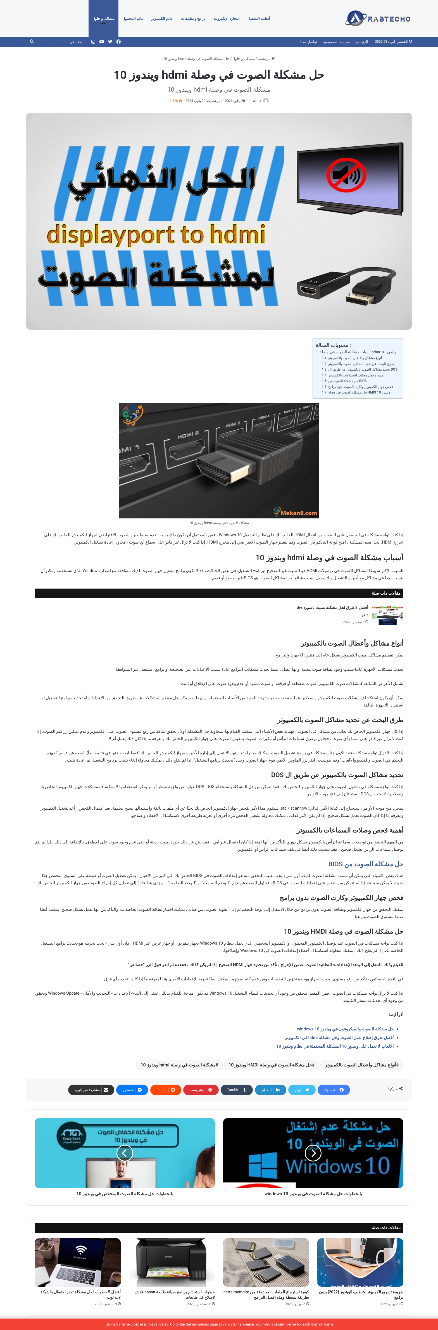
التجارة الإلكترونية (226, 18)
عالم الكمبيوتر (162, 18)
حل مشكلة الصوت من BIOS (347, 381)
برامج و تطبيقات (193, 18)
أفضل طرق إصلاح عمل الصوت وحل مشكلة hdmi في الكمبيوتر (339, 1037)
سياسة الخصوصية (336, 42)
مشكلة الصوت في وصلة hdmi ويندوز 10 (178, 1065)
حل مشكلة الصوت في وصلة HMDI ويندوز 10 (359, 393)
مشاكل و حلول (103, 18)
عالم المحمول (133, 18)
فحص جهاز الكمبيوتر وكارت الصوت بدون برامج (360, 387)
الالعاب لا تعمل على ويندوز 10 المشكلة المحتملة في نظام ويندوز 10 (334, 1046)
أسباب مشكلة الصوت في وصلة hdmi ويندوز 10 (358, 352)
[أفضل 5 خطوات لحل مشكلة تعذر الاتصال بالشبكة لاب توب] (77, 1263)
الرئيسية (361, 42)
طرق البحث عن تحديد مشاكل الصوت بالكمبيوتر (361, 364)
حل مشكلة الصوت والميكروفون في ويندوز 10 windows (345, 1029)
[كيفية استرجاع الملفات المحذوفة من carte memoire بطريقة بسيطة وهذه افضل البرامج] (266, 1263)
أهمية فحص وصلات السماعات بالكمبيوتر (356, 376)
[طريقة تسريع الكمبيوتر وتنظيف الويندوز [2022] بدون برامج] (360, 1263)
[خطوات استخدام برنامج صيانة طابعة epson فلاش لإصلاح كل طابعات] (172, 1263)
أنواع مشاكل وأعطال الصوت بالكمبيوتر (355, 358)
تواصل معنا (308, 42)
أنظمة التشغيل (258, 18)
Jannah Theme (118, 1324)
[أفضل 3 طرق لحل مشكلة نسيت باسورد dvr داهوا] (387, 614)
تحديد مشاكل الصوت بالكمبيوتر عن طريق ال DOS (362, 370)
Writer (255, 101)
